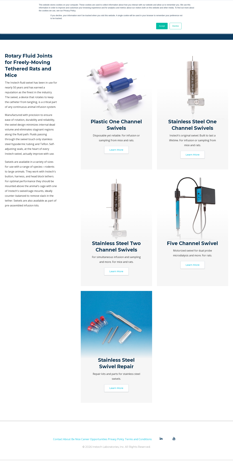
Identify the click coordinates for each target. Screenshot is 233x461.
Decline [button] (175, 26)
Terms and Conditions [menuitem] (138, 441)
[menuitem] (161, 440)
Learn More (116, 150)
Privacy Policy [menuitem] (116, 441)
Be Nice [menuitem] (76, 441)
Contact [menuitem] (57, 441)
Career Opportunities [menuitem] (94, 441)
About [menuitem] (67, 441)
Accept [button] (162, 26)
